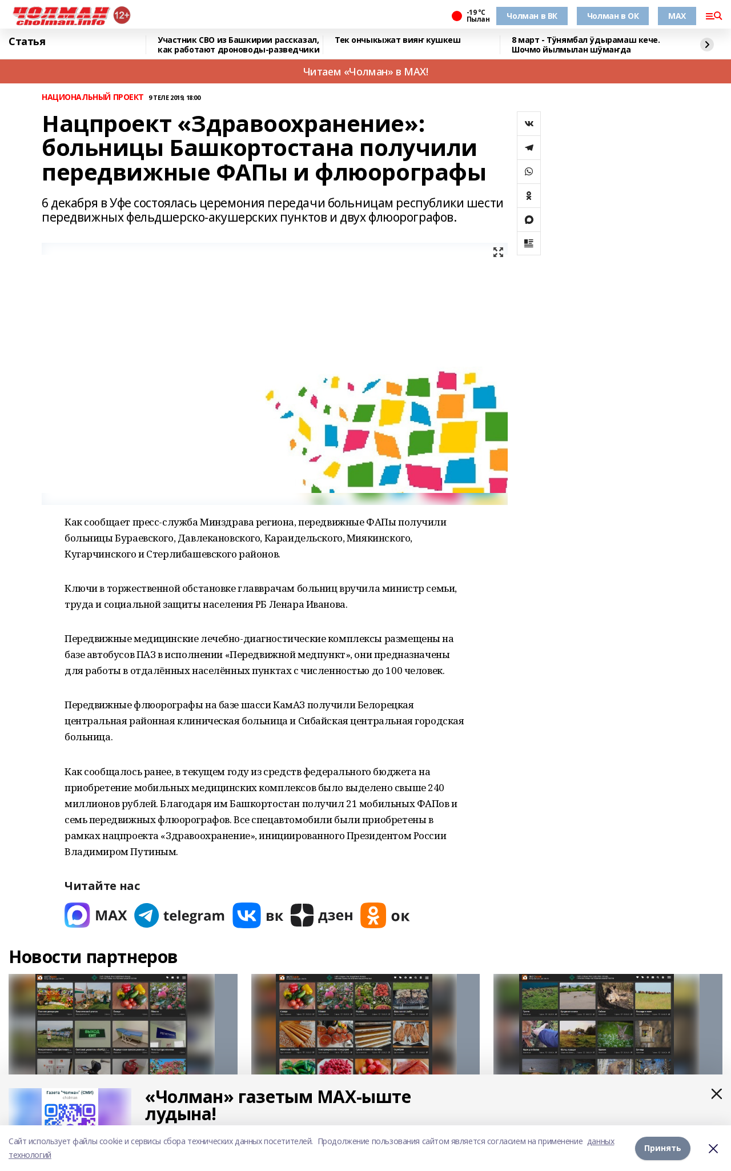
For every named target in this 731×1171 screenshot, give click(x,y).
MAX (677, 15)
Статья (27, 41)
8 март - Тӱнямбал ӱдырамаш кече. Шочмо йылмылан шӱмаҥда (586, 44)
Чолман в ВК (532, 15)
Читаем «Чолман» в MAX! (365, 71)
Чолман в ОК (612, 15)
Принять (662, 1147)
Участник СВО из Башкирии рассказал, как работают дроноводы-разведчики (238, 44)
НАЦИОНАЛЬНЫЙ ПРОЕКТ (93, 97)
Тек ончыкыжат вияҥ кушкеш (398, 40)
